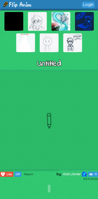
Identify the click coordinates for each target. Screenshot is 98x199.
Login (88, 4)
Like (6, 174)
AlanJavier (75, 174)
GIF (18, 174)
